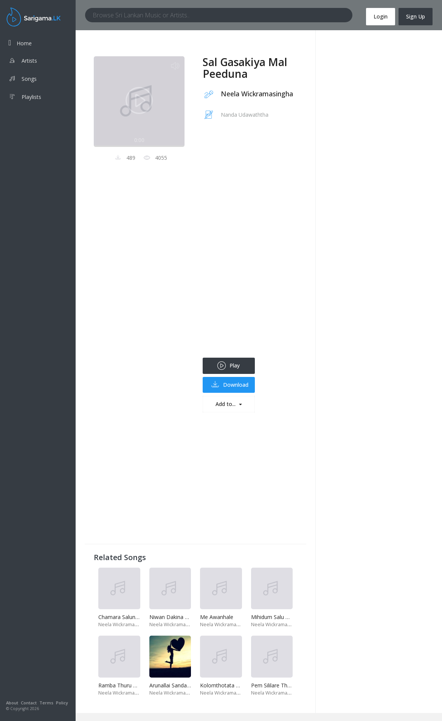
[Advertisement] (250, 244)
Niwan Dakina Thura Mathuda (186, 617)
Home (20, 43)
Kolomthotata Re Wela (228, 685)
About (12, 703)
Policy (62, 703)
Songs (22, 79)
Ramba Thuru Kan (120, 685)
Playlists (24, 98)
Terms (46, 703)
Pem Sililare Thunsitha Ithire (285, 685)
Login (381, 16)
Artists (22, 61)
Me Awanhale (216, 617)
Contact (29, 703)
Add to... (226, 404)
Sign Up (415, 16)
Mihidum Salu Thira (274, 617)
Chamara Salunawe (122, 617)
